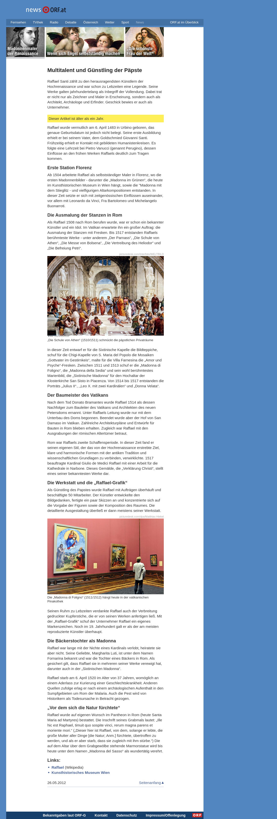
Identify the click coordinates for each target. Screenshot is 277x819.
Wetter (109, 22)
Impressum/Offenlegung (165, 815)
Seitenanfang (150, 783)
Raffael (58, 767)
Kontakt (101, 815)
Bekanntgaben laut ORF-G (64, 815)
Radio (54, 22)
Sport (125, 22)
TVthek (38, 22)
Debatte (70, 22)
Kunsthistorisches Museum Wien (81, 772)
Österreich (90, 22)
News (140, 22)
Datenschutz (126, 815)
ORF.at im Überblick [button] (184, 22)
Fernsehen (18, 22)
